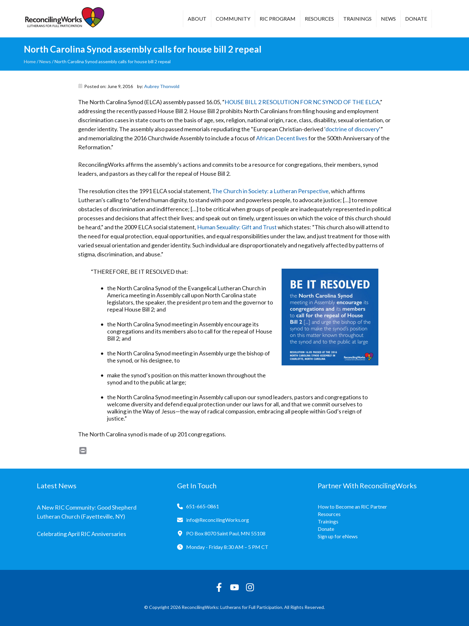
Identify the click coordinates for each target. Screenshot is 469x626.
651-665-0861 (202, 506)
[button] (441, 19)
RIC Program (277, 18)
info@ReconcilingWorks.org (217, 520)
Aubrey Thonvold (161, 86)
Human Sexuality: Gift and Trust (237, 227)
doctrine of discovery (352, 129)
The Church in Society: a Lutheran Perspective (270, 190)
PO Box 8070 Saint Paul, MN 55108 (225, 533)
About (197, 18)
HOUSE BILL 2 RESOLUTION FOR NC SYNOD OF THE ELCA (302, 101)
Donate (416, 18)
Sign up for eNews (338, 536)
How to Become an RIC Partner (352, 506)
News (388, 18)
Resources (319, 18)
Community (233, 18)
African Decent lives (281, 138)
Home (30, 61)
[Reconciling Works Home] (64, 18)
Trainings (357, 18)
